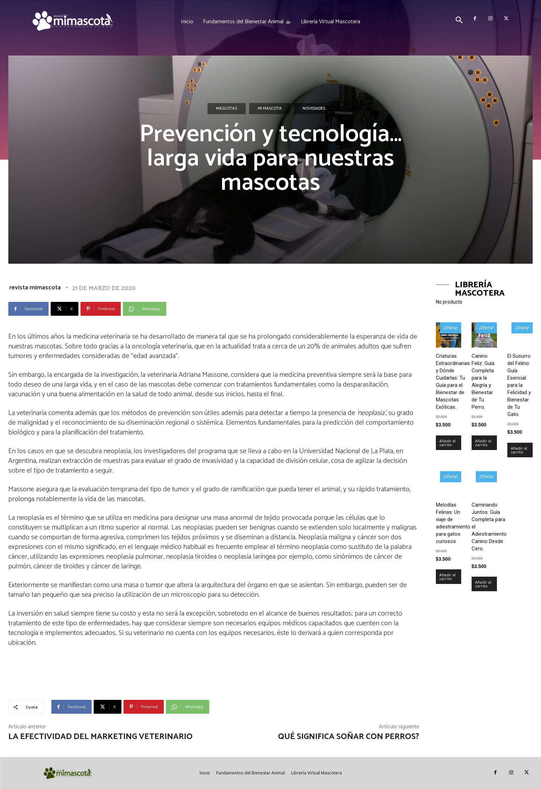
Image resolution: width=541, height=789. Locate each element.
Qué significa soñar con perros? (348, 737)
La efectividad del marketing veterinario (100, 737)
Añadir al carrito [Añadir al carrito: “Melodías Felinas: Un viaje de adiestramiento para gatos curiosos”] (447, 576)
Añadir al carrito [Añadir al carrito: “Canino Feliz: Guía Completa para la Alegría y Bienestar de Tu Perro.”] (483, 442)
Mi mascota (269, 108)
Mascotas (227, 108)
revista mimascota (35, 287)
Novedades (314, 108)
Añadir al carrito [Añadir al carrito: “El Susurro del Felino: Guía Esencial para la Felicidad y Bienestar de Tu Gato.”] (519, 450)
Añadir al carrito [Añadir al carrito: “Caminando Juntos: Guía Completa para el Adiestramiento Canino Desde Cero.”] (483, 583)
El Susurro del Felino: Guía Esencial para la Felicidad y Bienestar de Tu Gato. (519, 385)
